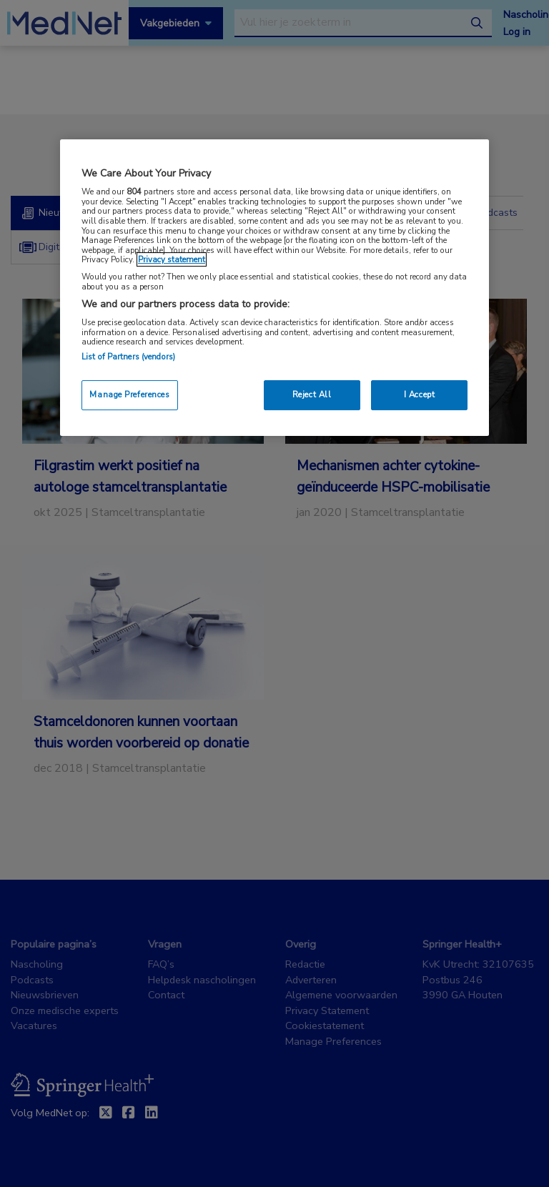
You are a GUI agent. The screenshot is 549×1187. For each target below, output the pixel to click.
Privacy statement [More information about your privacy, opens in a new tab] (171, 259)
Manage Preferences (129, 394)
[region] (274, 287)
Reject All (312, 394)
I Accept (419, 394)
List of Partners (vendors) (128, 356)
